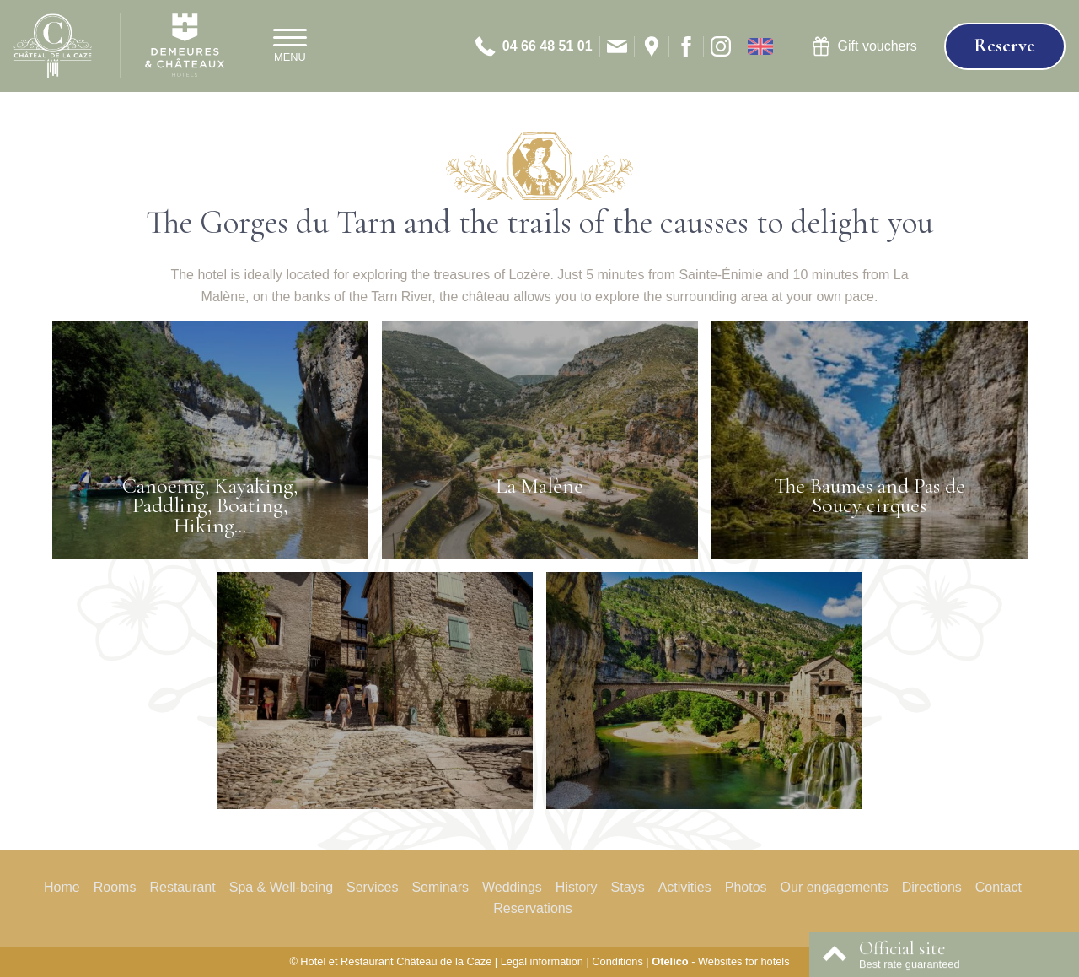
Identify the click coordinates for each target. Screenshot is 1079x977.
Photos (746, 887)
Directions (932, 887)
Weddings (512, 887)
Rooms (115, 887)
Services (372, 887)
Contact (998, 887)
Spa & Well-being (281, 887)
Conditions (617, 961)
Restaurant (182, 887)
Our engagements (834, 887)
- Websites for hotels (720, 961)
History (577, 887)
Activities (684, 887)
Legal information (542, 961)
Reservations (532, 908)
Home (62, 887)
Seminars (440, 887)
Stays (628, 887)
